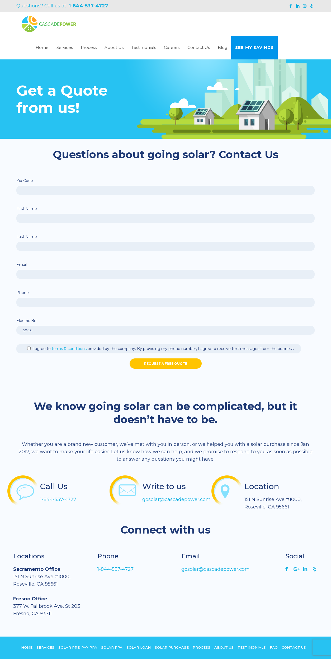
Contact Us (294, 647)
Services (45, 647)
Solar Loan (138, 647)
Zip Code (24, 180)
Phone (22, 292)
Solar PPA (111, 647)
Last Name (26, 236)
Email (21, 264)
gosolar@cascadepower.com (176, 499)
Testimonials (252, 647)
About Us (224, 647)
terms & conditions (69, 348)
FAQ (274, 647)
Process (201, 647)
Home (26, 647)
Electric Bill (26, 320)
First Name (26, 208)
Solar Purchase (172, 647)
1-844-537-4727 (88, 6)
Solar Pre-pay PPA (77, 647)
